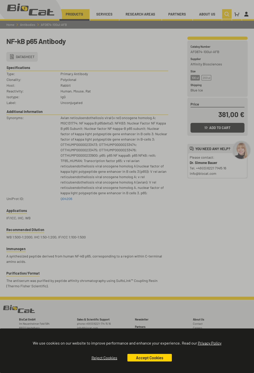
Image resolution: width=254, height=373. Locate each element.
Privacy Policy (209, 343)
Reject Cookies (104, 357)
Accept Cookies (149, 357)
